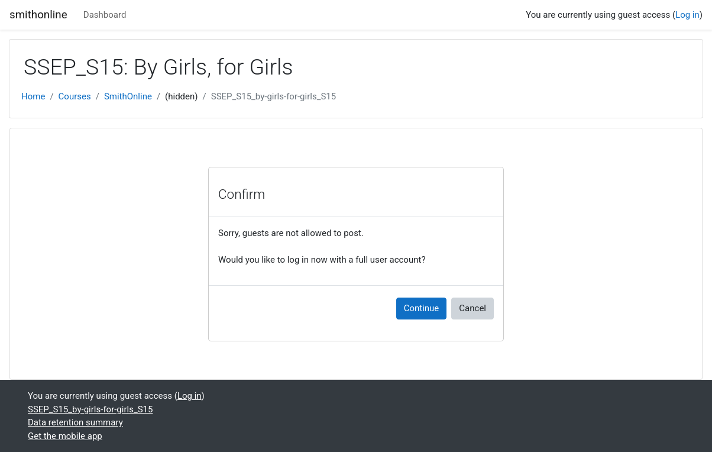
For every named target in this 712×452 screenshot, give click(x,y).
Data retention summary (75, 422)
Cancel (472, 308)
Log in (687, 14)
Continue (421, 308)
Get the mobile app (65, 436)
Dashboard (105, 14)
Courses (75, 96)
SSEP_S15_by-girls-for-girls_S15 (273, 96)
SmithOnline (128, 96)
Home (33, 96)
